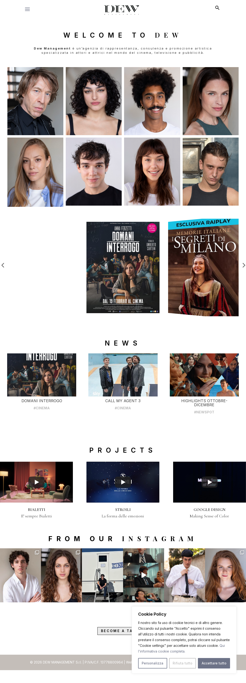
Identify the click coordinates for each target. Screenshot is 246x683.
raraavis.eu (155, 679)
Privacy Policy (178, 679)
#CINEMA (42, 424)
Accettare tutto (214, 663)
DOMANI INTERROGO (41, 416)
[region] (184, 639)
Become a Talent (123, 647)
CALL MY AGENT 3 (123, 416)
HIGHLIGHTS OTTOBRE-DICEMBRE (204, 418)
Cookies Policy (205, 679)
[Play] (36, 497)
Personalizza (152, 663)
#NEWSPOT (204, 428)
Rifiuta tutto (182, 663)
